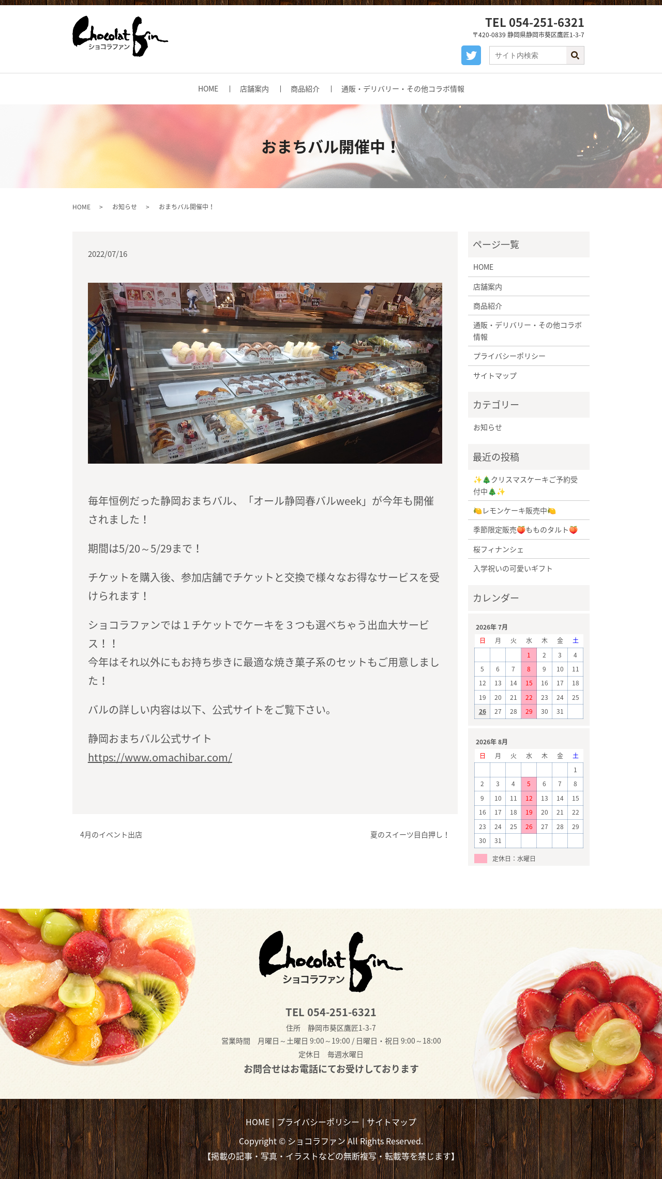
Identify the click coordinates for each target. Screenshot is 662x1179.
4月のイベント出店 (111, 834)
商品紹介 (305, 88)
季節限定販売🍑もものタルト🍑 (525, 529)
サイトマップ (495, 375)
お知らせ (124, 206)
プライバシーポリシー (509, 355)
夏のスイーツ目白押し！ (410, 834)
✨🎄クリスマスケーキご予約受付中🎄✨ (525, 485)
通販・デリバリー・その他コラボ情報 (402, 88)
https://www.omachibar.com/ (160, 756)
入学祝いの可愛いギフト (513, 568)
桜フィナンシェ (498, 549)
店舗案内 (254, 88)
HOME (208, 88)
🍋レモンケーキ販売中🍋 (514, 510)
